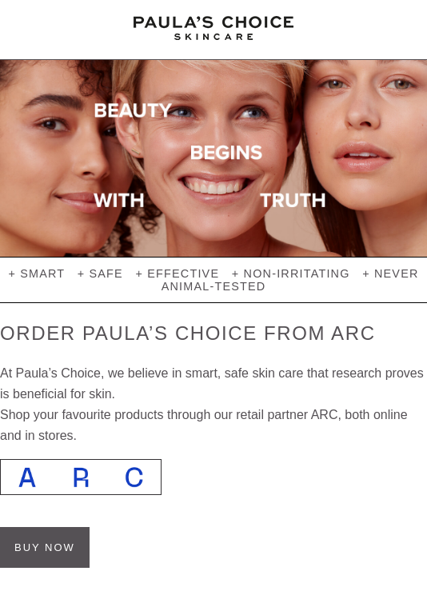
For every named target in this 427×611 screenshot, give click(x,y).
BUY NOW (44, 547)
